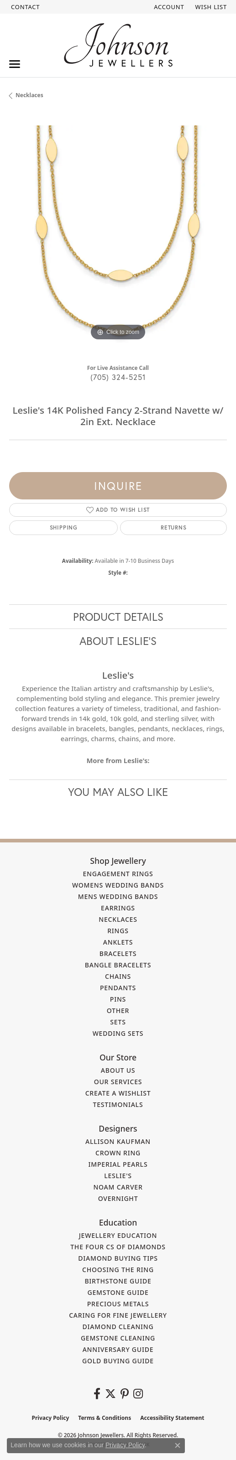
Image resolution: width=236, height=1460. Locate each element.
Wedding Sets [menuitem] (118, 1033)
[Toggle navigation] (14, 64)
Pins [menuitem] (118, 999)
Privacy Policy (50, 1418)
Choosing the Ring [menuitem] (118, 1269)
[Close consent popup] (177, 1445)
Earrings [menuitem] (118, 908)
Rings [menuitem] (118, 930)
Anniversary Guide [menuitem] (118, 1349)
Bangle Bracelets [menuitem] (118, 965)
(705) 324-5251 (118, 377)
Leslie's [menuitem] (118, 1175)
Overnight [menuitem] (118, 1198)
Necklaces (29, 95)
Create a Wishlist (118, 1093)
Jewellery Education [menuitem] (118, 1235)
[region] (118, 234)
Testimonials (118, 1104)
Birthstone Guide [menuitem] (117, 1281)
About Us (118, 1070)
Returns (174, 527)
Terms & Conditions (104, 1418)
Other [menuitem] (118, 1010)
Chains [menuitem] (118, 976)
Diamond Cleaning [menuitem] (118, 1326)
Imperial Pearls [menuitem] (118, 1164)
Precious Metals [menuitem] (118, 1303)
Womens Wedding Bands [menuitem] (118, 885)
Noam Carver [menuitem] (117, 1187)
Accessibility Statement (172, 1418)
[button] (168, 7)
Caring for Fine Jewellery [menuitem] (118, 1315)
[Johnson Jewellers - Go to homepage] (118, 45)
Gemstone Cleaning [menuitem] (118, 1338)
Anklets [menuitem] (118, 942)
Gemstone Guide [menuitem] (117, 1292)
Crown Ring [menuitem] (118, 1152)
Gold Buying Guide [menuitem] (118, 1360)
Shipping (64, 527)
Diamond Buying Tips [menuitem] (118, 1258)
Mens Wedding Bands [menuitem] (118, 896)
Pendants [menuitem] (118, 987)
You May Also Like (118, 792)
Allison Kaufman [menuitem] (118, 1141)
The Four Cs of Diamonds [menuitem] (118, 1246)
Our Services (118, 1081)
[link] (24, 7)
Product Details (118, 616)
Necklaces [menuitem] (118, 919)
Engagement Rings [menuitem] (118, 873)
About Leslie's (118, 641)
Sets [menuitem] (118, 1022)
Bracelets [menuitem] (118, 953)
